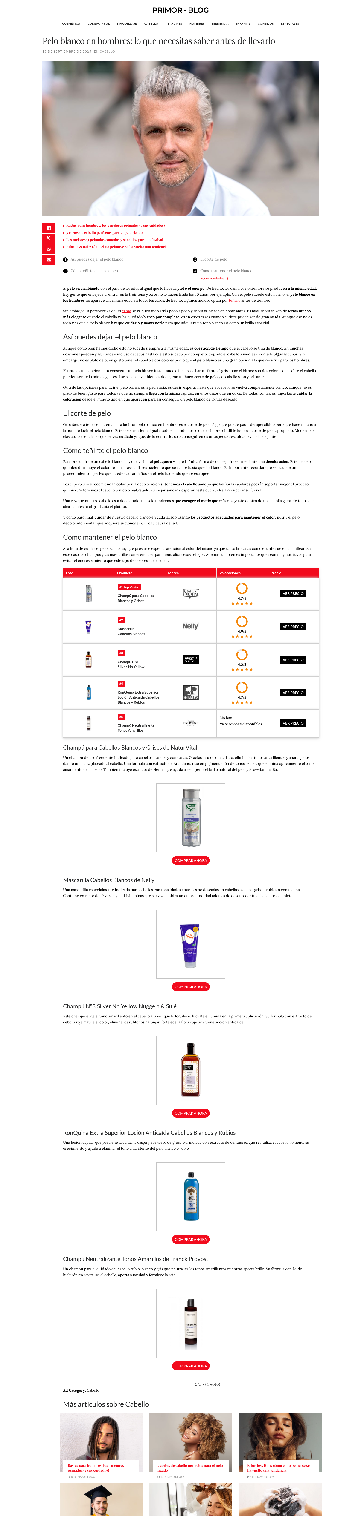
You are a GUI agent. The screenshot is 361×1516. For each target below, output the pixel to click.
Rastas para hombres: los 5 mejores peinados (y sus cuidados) (115, 225)
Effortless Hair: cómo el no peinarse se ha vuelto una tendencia (117, 246)
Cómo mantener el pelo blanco (226, 270)
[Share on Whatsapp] (48, 250)
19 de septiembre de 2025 (66, 51)
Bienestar (220, 23)
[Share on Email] (48, 261)
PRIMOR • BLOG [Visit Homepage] (180, 10)
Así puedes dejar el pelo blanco (97, 259)
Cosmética (71, 23)
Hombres (197, 23)
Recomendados (212, 278)
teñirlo (234, 300)
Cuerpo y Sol (99, 23)
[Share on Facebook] (48, 228)
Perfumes (174, 23)
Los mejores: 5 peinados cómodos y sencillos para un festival (114, 239)
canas (126, 311)
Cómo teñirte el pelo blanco (94, 270)
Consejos (266, 23)
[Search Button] (330, 23)
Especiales (290, 23)
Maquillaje (127, 23)
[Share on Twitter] (48, 239)
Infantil (243, 23)
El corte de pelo (213, 259)
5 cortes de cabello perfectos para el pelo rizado (104, 232)
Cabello (151, 23)
